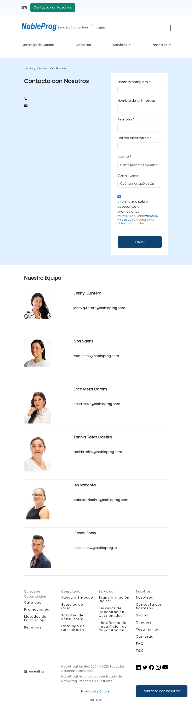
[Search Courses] (131, 28)
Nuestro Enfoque (77, 597)
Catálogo (33, 602)
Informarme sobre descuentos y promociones (139, 212)
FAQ (140, 643)
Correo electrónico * (134, 138)
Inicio (29, 68)
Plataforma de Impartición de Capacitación (113, 626)
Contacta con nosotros (161, 691)
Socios (142, 615)
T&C (140, 650)
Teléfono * (125, 119)
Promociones (36, 609)
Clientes (144, 622)
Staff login (96, 699)
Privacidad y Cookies (96, 691)
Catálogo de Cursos (38, 45)
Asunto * (124, 156)
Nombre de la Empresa (136, 100)
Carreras (144, 636)
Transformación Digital (114, 599)
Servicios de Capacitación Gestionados (111, 612)
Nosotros (160, 45)
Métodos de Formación (35, 618)
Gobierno (83, 45)
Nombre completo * (133, 82)
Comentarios (128, 175)
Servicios (120, 45)
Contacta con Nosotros (53, 7)
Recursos (33, 627)
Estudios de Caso (72, 606)
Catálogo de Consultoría (73, 628)
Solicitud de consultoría (72, 617)
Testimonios (147, 629)
